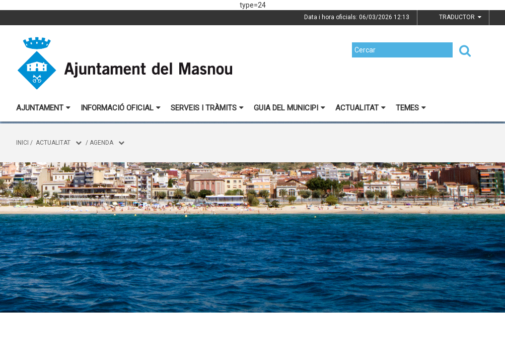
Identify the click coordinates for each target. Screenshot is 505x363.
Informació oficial (121, 107)
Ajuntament (43, 107)
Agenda (101, 142)
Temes (411, 107)
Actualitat (360, 107)
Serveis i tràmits (207, 107)
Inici (22, 142)
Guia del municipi (289, 107)
